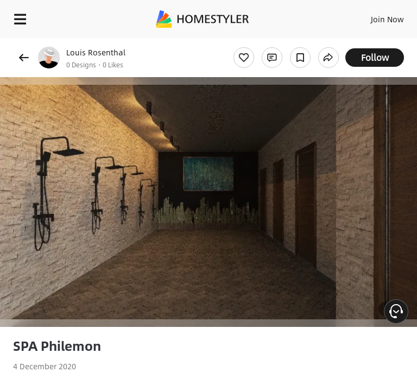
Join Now (387, 19)
